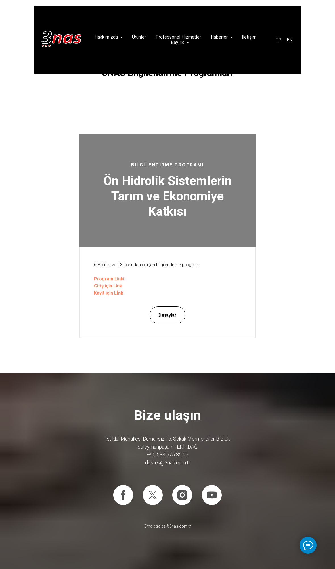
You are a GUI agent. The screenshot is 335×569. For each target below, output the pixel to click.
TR (278, 40)
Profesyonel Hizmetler (178, 37)
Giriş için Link (108, 286)
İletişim (249, 37)
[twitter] (153, 495)
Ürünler (139, 37)
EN (289, 40)
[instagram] (182, 495)
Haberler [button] (220, 37)
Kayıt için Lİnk (108, 293)
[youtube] (212, 495)
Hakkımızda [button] (107, 37)
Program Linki (109, 279)
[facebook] (123, 495)
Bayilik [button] (178, 42)
